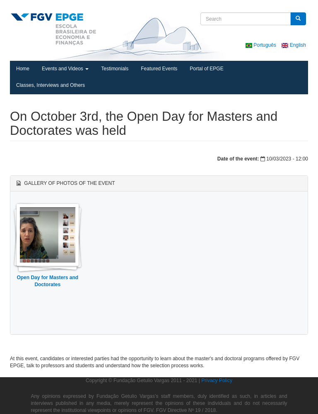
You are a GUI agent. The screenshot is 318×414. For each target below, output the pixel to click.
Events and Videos (65, 69)
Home (22, 69)
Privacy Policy (216, 380)
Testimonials (114, 69)
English (294, 45)
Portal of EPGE (206, 69)
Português (261, 45)
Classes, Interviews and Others (50, 85)
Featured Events (159, 69)
